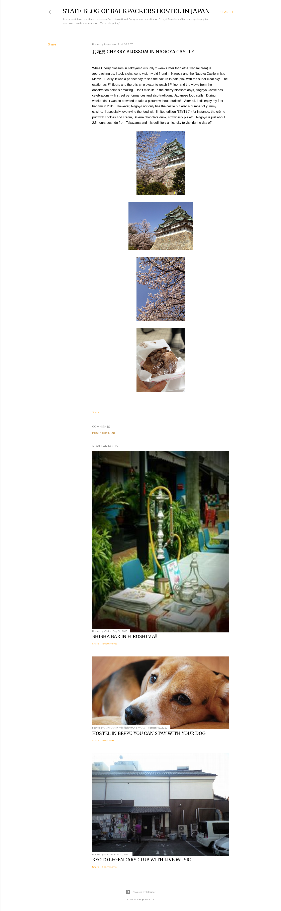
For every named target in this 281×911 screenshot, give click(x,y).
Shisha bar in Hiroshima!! (124, 636)
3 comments (109, 866)
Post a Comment (103, 432)
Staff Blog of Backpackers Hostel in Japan (136, 11)
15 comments (109, 643)
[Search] (226, 12)
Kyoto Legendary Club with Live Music (141, 860)
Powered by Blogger (140, 892)
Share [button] (52, 44)
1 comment (108, 740)
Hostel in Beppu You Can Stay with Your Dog (149, 733)
